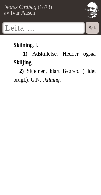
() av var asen (28, 9)
